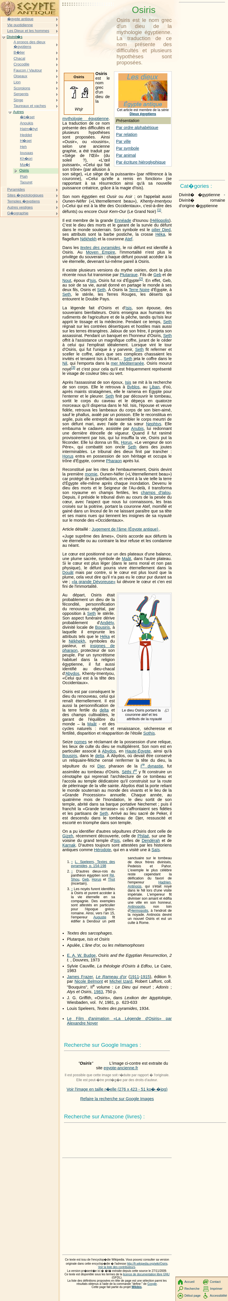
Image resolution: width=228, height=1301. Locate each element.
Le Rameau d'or (111, 976)
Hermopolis (139, 911)
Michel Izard (120, 981)
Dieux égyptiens (143, 114)
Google (152, 1283)
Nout (66, 280)
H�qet (25, 140)
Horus (126, 442)
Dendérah (151, 840)
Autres (18, 112)
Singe (18, 100)
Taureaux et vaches (30, 106)
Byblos (133, 387)
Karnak (69, 845)
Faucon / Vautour (28, 70)
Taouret (26, 182)
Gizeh (67, 836)
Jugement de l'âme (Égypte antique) (126, 529)
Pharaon (114, 460)
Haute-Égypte (138, 751)
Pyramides (16, 189)
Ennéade (123, 220)
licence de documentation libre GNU (146, 1274)
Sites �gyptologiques (25, 195)
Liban (154, 387)
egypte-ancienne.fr (121, 1068)
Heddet (26, 135)
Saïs (156, 849)
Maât (126, 558)
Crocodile (21, 64)
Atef (128, 239)
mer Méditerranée (127, 363)
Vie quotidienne (20, 25)
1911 (134, 976)
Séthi (129, 772)
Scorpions (22, 88)
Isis (93, 280)
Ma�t (25, 164)
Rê (111, 875)
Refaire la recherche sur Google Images (117, 1098)
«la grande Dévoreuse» (93, 581)
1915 (145, 976)
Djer (101, 766)
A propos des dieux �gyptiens (29, 44)
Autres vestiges (20, 207)
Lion (17, 82)
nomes (80, 742)
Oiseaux (20, 76)
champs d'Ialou (156, 492)
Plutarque (129, 274)
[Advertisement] (88, 19)
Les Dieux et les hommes (28, 31)
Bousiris (102, 627)
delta (104, 710)
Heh (23, 147)
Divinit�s (15, 37)
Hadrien (164, 882)
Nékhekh (88, 239)
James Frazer (80, 976)
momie (91, 474)
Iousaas (26, 153)
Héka (160, 234)
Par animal (126, 155)
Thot (111, 879)
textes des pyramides (100, 247)
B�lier (19, 52)
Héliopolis (160, 220)
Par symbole (127, 148)
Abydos (72, 673)
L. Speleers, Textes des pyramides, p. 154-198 (93, 864)
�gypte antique (20, 19)
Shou (75, 879)
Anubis (137, 428)
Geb (157, 274)
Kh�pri (26, 158)
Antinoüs (135, 886)
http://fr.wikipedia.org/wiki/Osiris (147, 1263)
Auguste (99, 917)
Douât (67, 572)
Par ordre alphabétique (137, 127)
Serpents (21, 94)
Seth (101, 289)
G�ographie (18, 213)
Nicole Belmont (88, 981)
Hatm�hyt (29, 129)
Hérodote (102, 849)
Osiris (24, 170)
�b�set (27, 117)
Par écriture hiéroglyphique (141, 162)
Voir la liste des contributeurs (116, 1267)
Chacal (19, 58)
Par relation (126, 134)
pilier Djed (161, 229)
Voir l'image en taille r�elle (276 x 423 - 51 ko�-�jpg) (117, 1089)
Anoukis (26, 123)
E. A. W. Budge (81, 955)
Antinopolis (136, 907)
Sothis (149, 733)
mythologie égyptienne (85, 118)
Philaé (143, 836)
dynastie (152, 766)
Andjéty (107, 622)
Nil (64, 363)
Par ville (123, 141)
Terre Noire (139, 289)
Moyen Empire (100, 252)
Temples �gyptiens (23, 201)
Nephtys (153, 424)
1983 (98, 991)
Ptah (24, 176)
